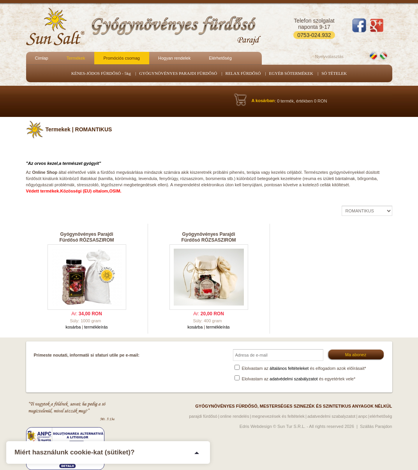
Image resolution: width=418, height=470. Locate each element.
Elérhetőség (220, 58)
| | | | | (367, 211)
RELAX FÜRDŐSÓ (243, 73)
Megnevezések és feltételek (278, 416)
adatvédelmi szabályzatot (294, 378)
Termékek (76, 58)
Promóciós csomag (121, 58)
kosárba (73, 327)
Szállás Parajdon (376, 426)
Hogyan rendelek (174, 58)
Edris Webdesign (256, 426)
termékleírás (96, 327)
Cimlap (41, 58)
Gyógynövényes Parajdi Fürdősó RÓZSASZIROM (87, 237)
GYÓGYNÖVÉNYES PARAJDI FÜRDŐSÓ (178, 73)
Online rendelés (234, 416)
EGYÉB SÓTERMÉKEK (291, 73)
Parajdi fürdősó (203, 416)
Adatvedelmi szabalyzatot (331, 416)
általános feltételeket (289, 368)
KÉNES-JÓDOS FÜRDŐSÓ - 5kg (101, 73)
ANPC (362, 416)
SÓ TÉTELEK (334, 73)
